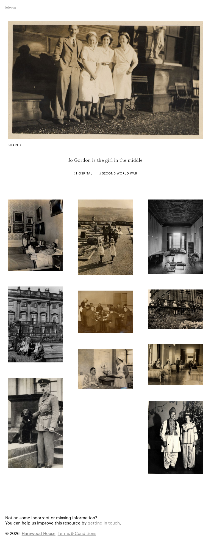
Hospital (84, 173)
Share (13, 145)
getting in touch (104, 523)
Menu (10, 7)
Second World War (120, 173)
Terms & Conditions (77, 533)
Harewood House (38, 533)
